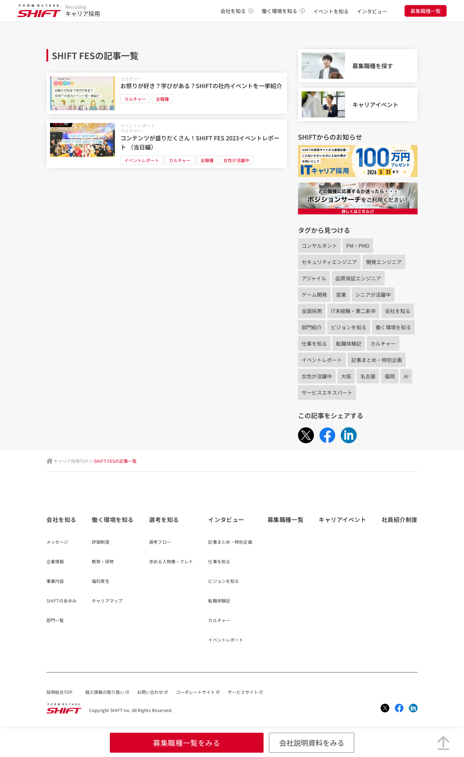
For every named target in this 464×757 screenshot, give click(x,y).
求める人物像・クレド (171, 561)
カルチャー (131, 78)
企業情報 (55, 561)
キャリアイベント (342, 519)
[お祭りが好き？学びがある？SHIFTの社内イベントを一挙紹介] (166, 93)
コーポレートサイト (195, 692)
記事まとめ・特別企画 (376, 359)
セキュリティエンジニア (329, 262)
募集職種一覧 (425, 11)
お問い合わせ (150, 692)
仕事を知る (314, 343)
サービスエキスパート (327, 392)
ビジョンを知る (348, 327)
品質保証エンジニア (358, 278)
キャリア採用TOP (71, 461)
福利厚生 (100, 581)
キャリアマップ (107, 601)
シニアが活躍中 (373, 294)
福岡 (390, 376)
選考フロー (160, 542)
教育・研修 (103, 561)
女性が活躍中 (236, 160)
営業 (341, 294)
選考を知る (164, 519)
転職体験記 (348, 343)
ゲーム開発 (314, 294)
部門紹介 (312, 327)
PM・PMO (357, 245)
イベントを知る (331, 11)
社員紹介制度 (400, 519)
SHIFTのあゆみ (61, 601)
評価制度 (100, 542)
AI (406, 376)
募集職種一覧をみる (186, 742)
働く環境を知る (283, 11)
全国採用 (312, 310)
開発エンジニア (384, 262)
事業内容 (55, 581)
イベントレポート (137, 125)
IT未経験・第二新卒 (353, 310)
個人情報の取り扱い (104, 692)
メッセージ (57, 542)
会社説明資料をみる (311, 742)
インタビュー (372, 11)
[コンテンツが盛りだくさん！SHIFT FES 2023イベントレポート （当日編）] (166, 143)
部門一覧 (55, 620)
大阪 (346, 376)
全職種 (162, 99)
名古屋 (368, 376)
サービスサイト (243, 692)
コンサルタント (319, 245)
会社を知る (237, 11)
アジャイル (314, 278)
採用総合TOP (59, 692)
